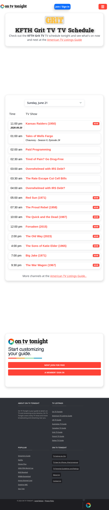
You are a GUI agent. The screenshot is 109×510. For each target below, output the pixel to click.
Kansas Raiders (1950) (41, 123)
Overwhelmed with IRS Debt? (45, 168)
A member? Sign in (54, 372)
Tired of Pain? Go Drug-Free (45, 159)
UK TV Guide (56, 420)
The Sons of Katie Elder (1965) (46, 245)
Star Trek (21, 489)
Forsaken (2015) (36, 226)
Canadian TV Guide (59, 428)
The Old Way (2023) (39, 236)
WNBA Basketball (24, 476)
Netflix (20, 460)
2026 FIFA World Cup (25, 468)
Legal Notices (38, 501)
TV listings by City (59, 456)
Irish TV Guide (57, 432)
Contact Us (57, 481)
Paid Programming (38, 149)
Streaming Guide (24, 456)
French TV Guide (58, 436)
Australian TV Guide (59, 424)
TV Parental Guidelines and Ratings (66, 468)
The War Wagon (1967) (41, 265)
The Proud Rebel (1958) (41, 207)
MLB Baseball (23, 472)
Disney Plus (22, 464)
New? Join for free (54, 365)
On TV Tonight (57, 412)
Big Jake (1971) (36, 255)
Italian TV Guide (58, 440)
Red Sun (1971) (36, 197)
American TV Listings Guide (64, 40)
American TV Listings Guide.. (68, 276)
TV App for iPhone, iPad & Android (65, 462)
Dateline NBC (23, 485)
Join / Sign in (62, 6)
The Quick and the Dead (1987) (46, 217)
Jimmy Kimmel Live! (25, 480)
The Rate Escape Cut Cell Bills (46, 178)
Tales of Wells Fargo (39, 136)
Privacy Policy (49, 501)
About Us (56, 475)
